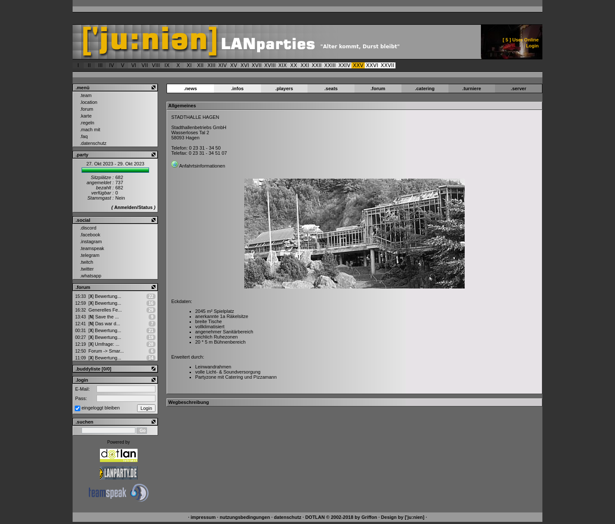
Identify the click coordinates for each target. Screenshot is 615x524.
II (89, 65)
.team (86, 95)
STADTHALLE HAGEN (195, 117)
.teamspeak (92, 248)
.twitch (86, 262)
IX (167, 65)
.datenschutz (93, 143)
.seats (331, 88)
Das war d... (104, 323)
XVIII (270, 65)
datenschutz (287, 517)
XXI (305, 65)
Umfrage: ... (103, 344)
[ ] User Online (521, 39)
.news (190, 88)
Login (532, 45)
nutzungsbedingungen (245, 517)
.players (284, 88)
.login (82, 380)
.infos (237, 88)
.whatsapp (90, 275)
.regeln (87, 122)
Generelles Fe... (105, 309)
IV (111, 65)
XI (189, 65)
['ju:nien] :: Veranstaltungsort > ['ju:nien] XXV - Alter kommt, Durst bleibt (250, 42)
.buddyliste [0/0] (93, 368)
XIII (212, 65)
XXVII (387, 65)
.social (83, 220)
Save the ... (103, 316)
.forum (86, 109)
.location (88, 102)
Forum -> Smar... (106, 350)
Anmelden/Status (133, 207)
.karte (86, 115)
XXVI (372, 65)
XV (233, 65)
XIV (222, 65)
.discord (88, 227)
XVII (257, 65)
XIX (282, 65)
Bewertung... (104, 296)
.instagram (91, 241)
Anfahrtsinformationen (202, 165)
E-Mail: (82, 389)
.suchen (85, 421)
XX (293, 65)
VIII (156, 65)
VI (133, 65)
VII (144, 65)
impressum (203, 517)
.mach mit (90, 129)
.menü (82, 87)
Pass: (81, 398)
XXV (358, 65)
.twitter (87, 268)
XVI (244, 65)
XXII (317, 65)
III (100, 65)
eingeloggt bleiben (101, 407)
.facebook (90, 234)
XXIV (344, 65)
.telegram (90, 255)
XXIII (330, 65)
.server (518, 88)
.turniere (471, 88)
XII (200, 65)
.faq (84, 136)
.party (82, 154)
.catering (425, 88)
